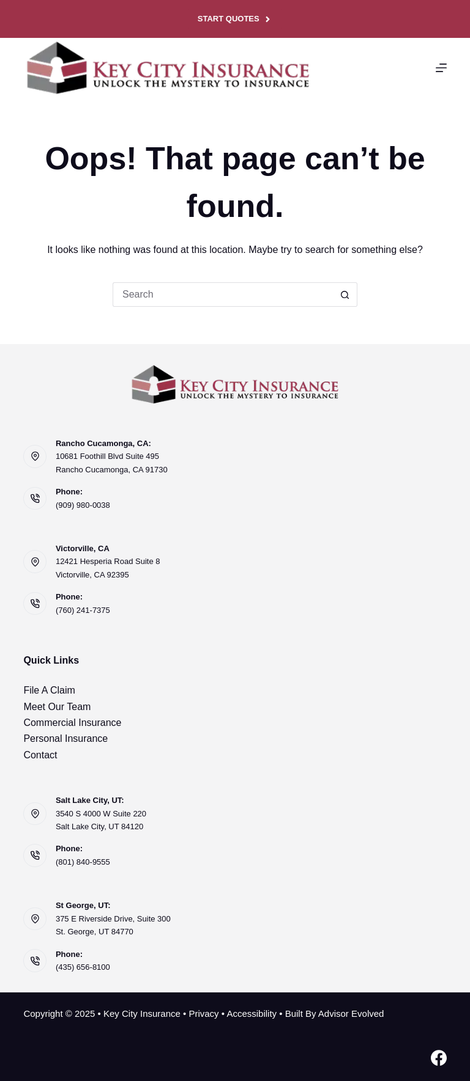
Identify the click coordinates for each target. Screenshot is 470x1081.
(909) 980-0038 (83, 505)
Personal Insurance (65, 738)
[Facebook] (439, 1058)
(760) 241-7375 (83, 610)
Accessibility (251, 1013)
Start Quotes (235, 19)
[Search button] (345, 294)
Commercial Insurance (72, 722)
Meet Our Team (57, 707)
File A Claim (49, 690)
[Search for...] (223, 294)
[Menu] (441, 67)
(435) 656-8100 (83, 967)
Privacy (203, 1013)
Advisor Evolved (351, 1013)
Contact (40, 755)
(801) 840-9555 (83, 862)
